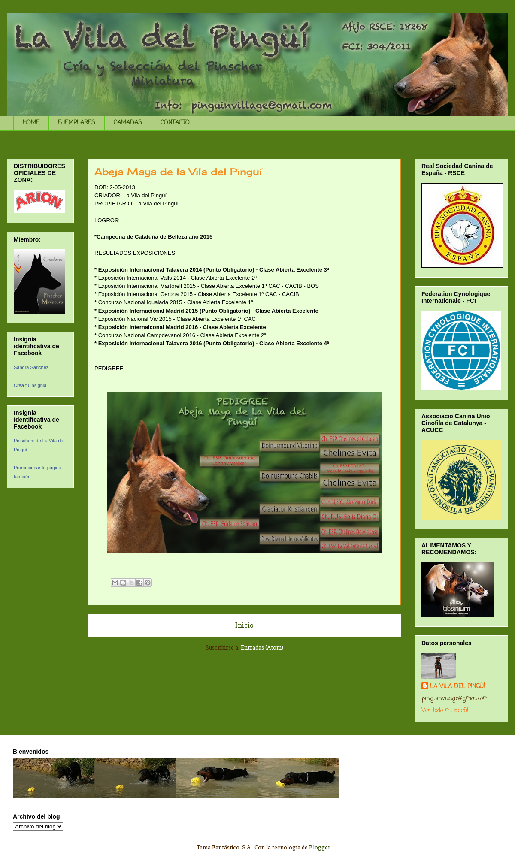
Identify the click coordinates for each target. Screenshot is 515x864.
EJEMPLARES (76, 122)
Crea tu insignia (30, 385)
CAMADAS (128, 122)
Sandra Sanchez (31, 367)
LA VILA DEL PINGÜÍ (457, 686)
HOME (31, 122)
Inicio (244, 625)
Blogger (319, 847)
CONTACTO (175, 122)
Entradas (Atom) (262, 647)
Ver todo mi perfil (444, 710)
